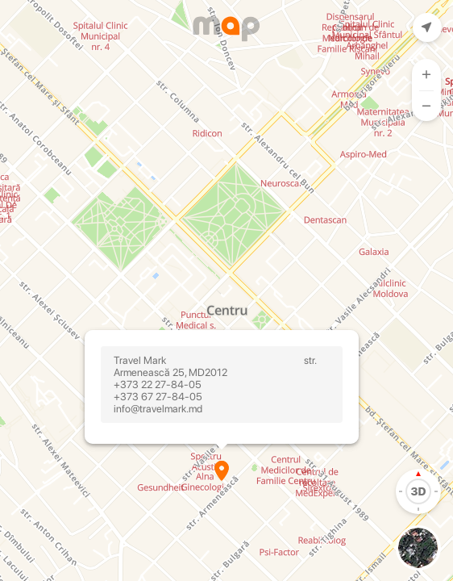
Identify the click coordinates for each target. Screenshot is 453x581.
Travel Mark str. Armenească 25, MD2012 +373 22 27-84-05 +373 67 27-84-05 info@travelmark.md (222, 384)
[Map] (226, 290)
